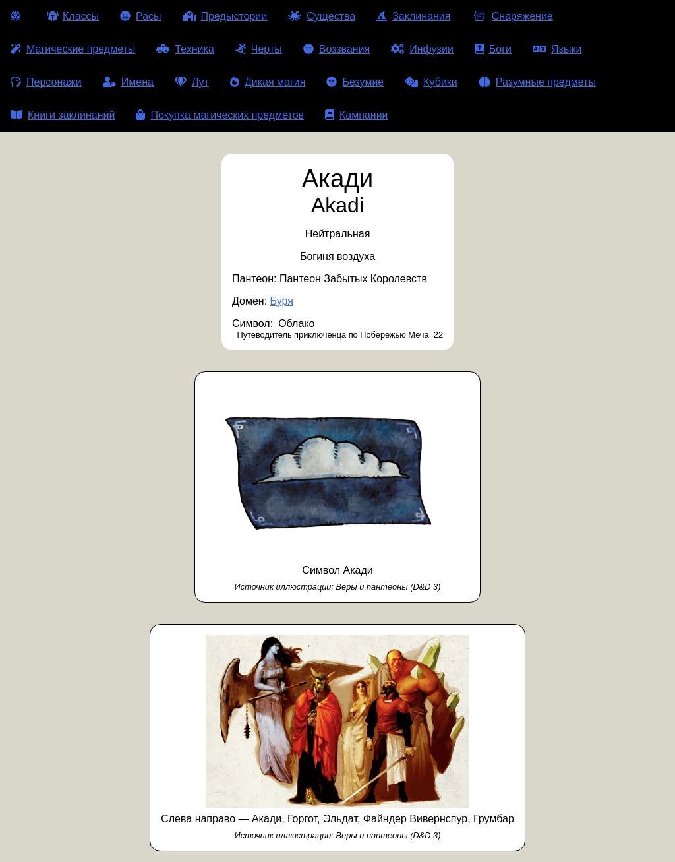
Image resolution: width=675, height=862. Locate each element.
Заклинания (413, 16)
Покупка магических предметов (220, 115)
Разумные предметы (537, 82)
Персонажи (46, 82)
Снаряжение (511, 16)
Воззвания (336, 49)
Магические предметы (73, 49)
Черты (258, 49)
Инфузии (422, 49)
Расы (140, 16)
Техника (185, 49)
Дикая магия (267, 82)
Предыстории (225, 16)
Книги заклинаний (63, 115)
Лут (192, 82)
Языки (557, 49)
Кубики (431, 82)
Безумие (355, 82)
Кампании (356, 115)
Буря (281, 301)
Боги (493, 49)
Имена (128, 82)
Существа (321, 16)
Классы (73, 16)
